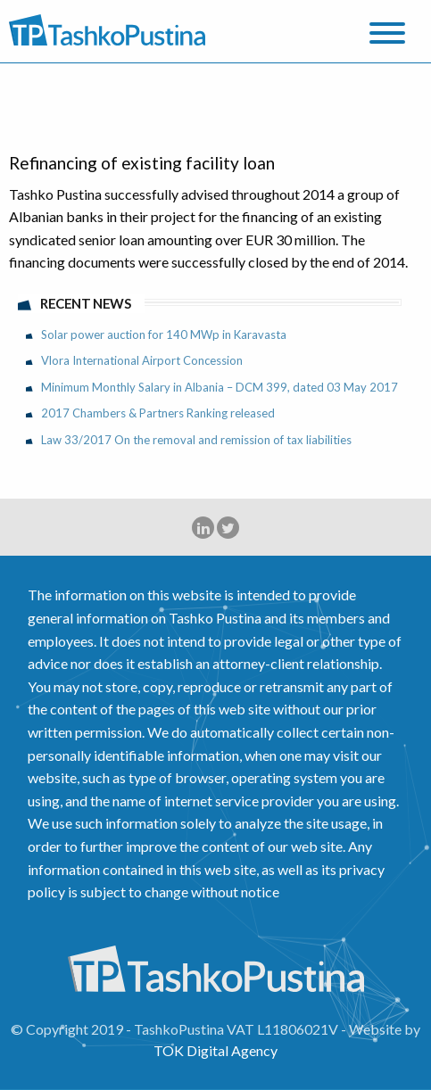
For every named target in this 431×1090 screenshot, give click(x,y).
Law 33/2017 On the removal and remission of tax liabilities (196, 440)
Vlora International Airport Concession (142, 360)
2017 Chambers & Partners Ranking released (158, 413)
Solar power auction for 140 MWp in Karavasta (163, 334)
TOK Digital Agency (215, 1050)
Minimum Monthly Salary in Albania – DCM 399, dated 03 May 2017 (219, 387)
